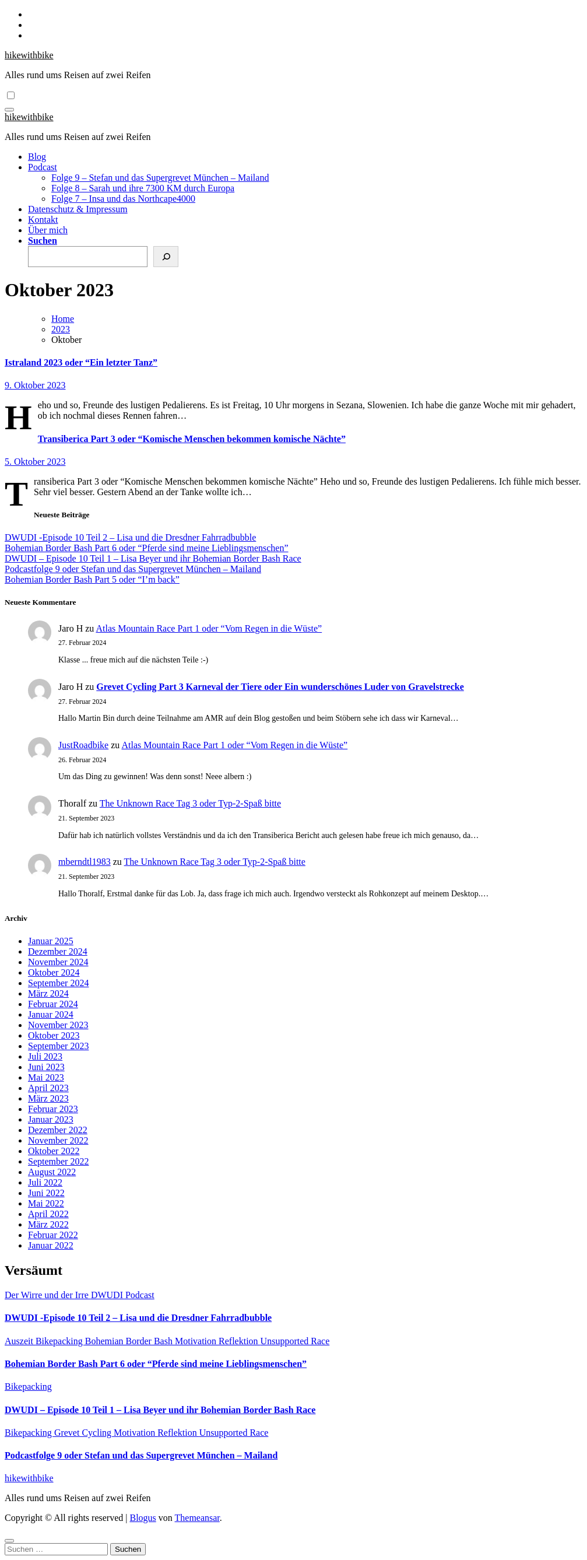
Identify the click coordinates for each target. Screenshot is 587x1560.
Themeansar (197, 1518)
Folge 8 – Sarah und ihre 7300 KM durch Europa (142, 188)
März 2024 (48, 993)
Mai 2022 (46, 1203)
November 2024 (58, 962)
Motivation (197, 1341)
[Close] (9, 1541)
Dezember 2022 (57, 1130)
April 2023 (48, 1088)
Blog (37, 157)
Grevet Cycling (84, 1433)
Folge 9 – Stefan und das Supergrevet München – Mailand (160, 178)
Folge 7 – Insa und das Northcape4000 (123, 199)
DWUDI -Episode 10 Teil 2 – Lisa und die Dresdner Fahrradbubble (130, 537)
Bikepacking (60, 1341)
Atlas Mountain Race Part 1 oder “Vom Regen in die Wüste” (209, 628)
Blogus (142, 1518)
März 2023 (48, 1098)
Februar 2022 (53, 1235)
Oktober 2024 (53, 972)
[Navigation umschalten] (9, 109)
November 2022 (58, 1140)
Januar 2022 (50, 1245)
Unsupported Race (295, 1341)
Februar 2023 (53, 1109)
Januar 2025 (50, 941)
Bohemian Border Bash (130, 1341)
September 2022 (58, 1161)
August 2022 (52, 1172)
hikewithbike (29, 55)
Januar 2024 (50, 1014)
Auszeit (20, 1341)
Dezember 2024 (57, 951)
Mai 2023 (46, 1077)
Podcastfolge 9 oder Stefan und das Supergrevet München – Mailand (133, 569)
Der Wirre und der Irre (48, 1295)
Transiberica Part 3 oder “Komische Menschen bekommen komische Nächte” (192, 439)
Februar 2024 (53, 1004)
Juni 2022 (46, 1193)
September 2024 (58, 983)
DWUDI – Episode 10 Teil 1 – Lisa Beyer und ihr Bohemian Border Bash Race (153, 558)
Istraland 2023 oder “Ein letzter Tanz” (81, 362)
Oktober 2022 (53, 1151)
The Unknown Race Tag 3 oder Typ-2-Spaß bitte (190, 803)
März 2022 (48, 1224)
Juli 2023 (45, 1056)
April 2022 (48, 1214)
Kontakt (43, 220)
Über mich (48, 230)
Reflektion (240, 1341)
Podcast (42, 167)
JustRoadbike (83, 745)
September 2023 (58, 1046)
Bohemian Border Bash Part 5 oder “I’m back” (92, 579)
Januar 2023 (50, 1119)
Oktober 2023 (53, 1035)
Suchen (42, 241)
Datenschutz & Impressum (78, 209)
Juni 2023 (46, 1067)
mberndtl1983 (84, 862)
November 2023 (58, 1025)
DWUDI (108, 1295)
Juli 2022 (45, 1182)
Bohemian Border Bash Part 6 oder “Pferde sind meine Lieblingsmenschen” (147, 548)
